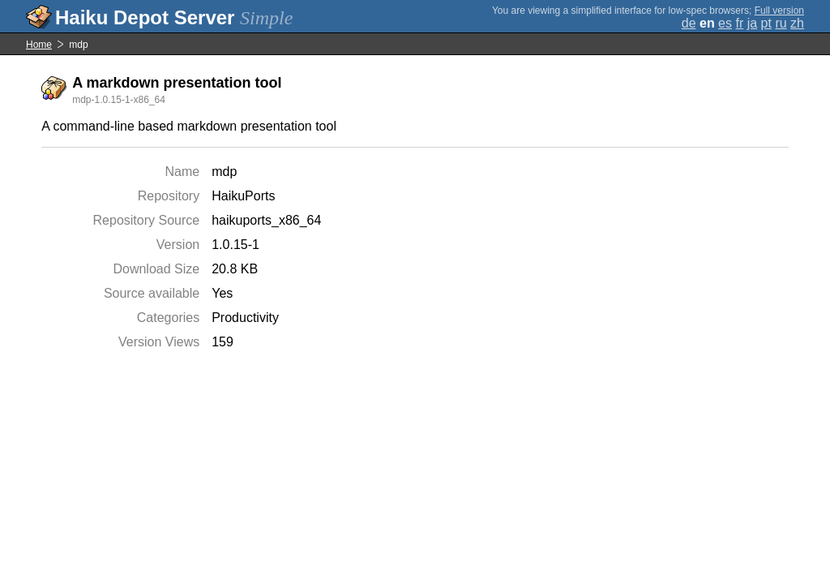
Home (39, 44)
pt (766, 23)
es (725, 23)
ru (780, 23)
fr (739, 23)
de (689, 23)
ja (752, 23)
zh (797, 23)
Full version (779, 10)
